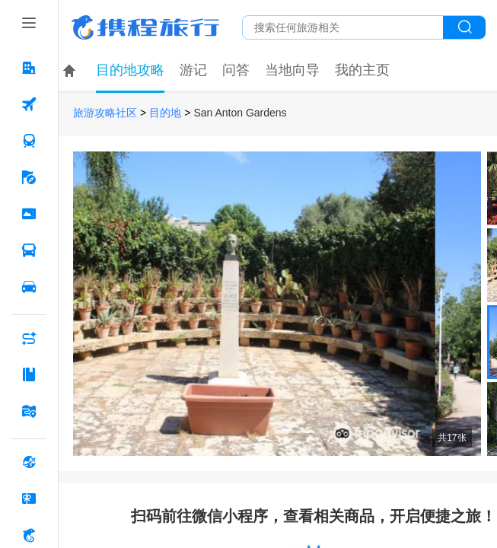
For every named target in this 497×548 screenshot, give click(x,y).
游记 (193, 70)
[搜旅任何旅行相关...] (343, 27)
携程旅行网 (145, 27)
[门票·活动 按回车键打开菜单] (28, 214)
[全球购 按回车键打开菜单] (28, 462)
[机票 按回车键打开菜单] (28, 104)
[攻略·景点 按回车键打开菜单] (28, 374)
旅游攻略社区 (105, 113)
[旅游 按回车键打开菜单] (28, 177)
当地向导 (292, 70)
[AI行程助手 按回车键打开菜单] (28, 338)
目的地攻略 (130, 70)
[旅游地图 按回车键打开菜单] (28, 411)
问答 (236, 70)
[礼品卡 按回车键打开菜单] (28, 499)
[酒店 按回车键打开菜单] (28, 68)
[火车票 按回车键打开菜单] (28, 141)
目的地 (165, 113)
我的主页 (362, 70)
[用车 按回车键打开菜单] (28, 287)
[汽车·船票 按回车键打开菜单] (28, 250)
